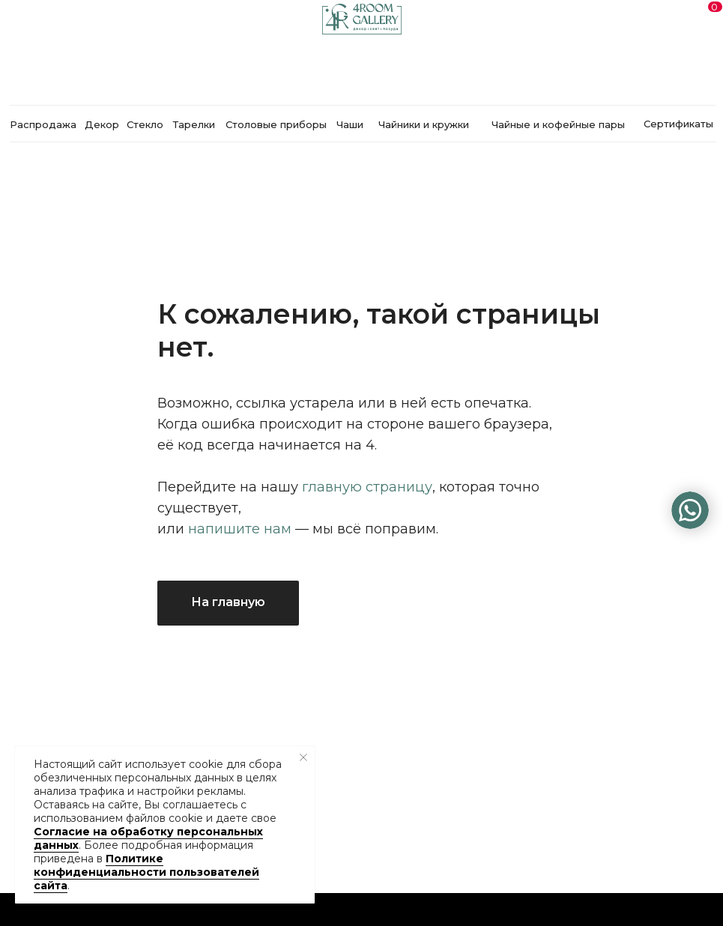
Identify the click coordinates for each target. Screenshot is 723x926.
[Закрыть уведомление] (303, 757)
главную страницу (367, 487)
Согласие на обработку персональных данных (148, 838)
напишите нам (239, 529)
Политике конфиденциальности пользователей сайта (146, 872)
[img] (690, 510)
